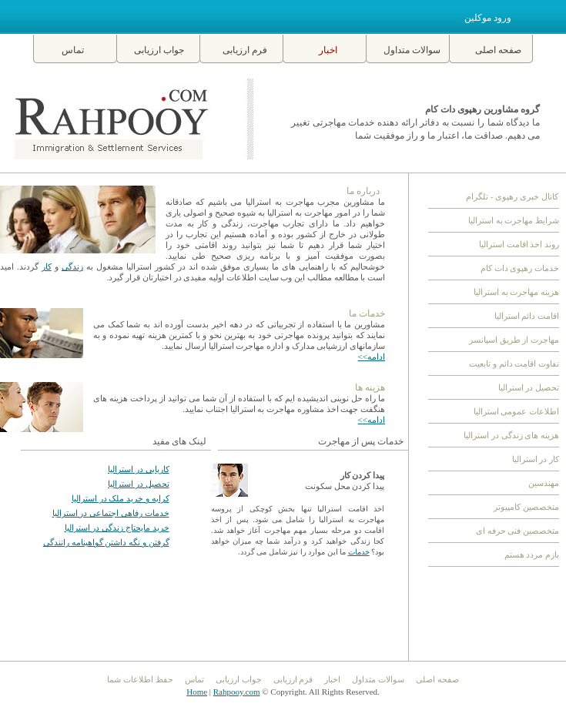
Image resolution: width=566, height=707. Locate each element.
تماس (73, 50)
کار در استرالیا (536, 459)
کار (47, 266)
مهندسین (543, 483)
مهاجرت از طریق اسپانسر (514, 339)
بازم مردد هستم (532, 554)
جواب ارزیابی (159, 50)
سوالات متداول (411, 50)
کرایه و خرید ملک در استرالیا (120, 498)
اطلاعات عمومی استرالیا (517, 411)
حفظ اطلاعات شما (140, 679)
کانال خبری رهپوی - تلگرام (512, 196)
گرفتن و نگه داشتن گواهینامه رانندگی (106, 542)
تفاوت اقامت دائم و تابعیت (514, 363)
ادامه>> (371, 356)
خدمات (359, 552)
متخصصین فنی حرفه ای (517, 530)
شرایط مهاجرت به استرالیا (513, 220)
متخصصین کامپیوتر (526, 506)
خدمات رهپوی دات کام (520, 268)
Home (196, 691)
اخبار (328, 50)
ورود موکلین (487, 17)
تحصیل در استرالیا (138, 483)
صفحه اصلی (498, 50)
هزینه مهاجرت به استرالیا (516, 292)
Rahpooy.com (236, 691)
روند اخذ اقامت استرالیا (519, 244)
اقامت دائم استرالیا (527, 315)
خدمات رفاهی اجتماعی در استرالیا (110, 513)
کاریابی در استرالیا (138, 469)
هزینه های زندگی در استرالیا (511, 435)
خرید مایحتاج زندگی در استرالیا (117, 527)
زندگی (72, 266)
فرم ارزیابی (245, 50)
